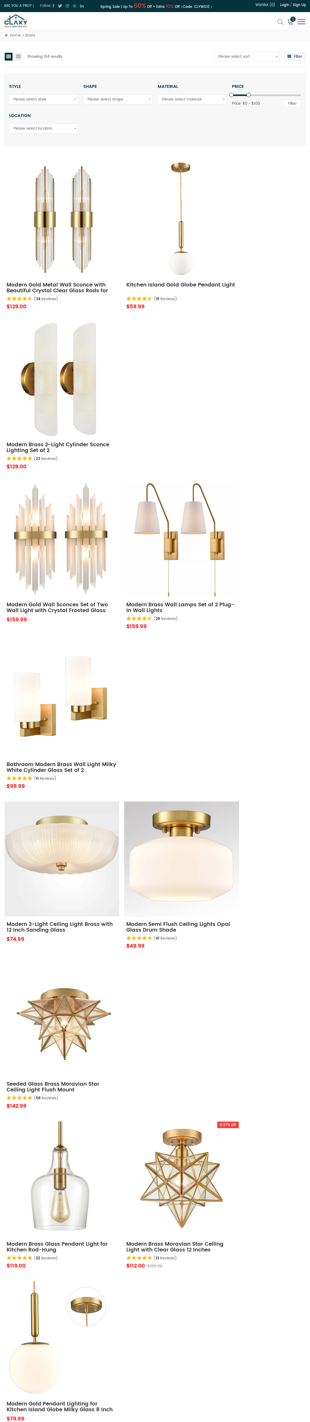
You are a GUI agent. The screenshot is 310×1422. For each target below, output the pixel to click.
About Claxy (120, 1344)
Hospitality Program (190, 1372)
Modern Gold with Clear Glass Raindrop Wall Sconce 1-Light (251, 838)
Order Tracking (186, 1381)
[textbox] (246, 56)
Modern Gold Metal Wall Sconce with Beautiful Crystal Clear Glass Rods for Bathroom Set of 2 (52, 269)
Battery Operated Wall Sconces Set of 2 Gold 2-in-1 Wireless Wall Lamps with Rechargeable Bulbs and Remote (256, 1122)
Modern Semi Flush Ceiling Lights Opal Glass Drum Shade (153, 554)
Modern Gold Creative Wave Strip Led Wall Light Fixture (154, 838)
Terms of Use (121, 1372)
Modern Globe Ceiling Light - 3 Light (48, 1122)
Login (284, 5)
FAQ (176, 1391)
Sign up (299, 5)
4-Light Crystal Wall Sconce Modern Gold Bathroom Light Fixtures (46, 980)
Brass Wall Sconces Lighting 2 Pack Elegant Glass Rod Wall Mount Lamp (149, 980)
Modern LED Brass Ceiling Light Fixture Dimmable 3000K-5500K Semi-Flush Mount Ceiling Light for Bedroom (50, 1265)
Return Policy (184, 1344)
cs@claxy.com (26, 1370)
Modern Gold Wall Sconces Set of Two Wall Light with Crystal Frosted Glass (51, 412)
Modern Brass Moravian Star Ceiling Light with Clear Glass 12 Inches (152, 696)
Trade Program (186, 1363)
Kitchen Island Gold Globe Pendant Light (144, 269)
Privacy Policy (121, 1363)
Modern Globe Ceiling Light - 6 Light (150, 1122)
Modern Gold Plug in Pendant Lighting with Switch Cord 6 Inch (254, 980)
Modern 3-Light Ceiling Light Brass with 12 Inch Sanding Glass (51, 554)
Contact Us (119, 1354)
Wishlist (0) (265, 5)
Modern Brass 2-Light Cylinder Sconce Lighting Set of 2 (252, 269)
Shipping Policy (186, 1354)
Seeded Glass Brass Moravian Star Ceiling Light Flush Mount (251, 554)
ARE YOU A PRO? (18, 6)
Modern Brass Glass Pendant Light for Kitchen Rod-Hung (46, 696)
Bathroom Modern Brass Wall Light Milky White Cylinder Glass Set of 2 (254, 412)
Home (12, 35)
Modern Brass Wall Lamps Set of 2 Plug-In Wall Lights (155, 412)
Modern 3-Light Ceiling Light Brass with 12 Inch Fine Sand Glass (249, 1265)
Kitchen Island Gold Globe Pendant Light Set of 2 (42, 838)
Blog (113, 1381)
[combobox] (247, 57)
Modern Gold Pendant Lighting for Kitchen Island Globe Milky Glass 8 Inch (256, 696)
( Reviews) (46, 281)
